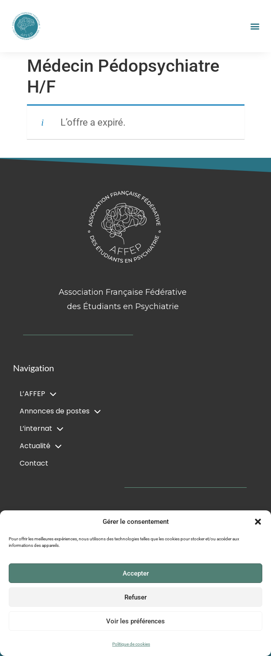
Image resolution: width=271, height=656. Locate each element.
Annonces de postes (60, 411)
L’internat (42, 428)
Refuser (135, 597)
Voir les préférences (135, 621)
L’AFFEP (38, 394)
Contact (34, 463)
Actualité (41, 446)
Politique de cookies (131, 644)
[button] (258, 521)
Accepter (136, 573)
